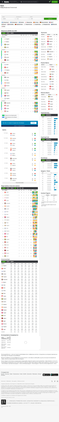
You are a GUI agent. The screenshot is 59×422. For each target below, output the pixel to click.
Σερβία (6, 242)
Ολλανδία (6, 206)
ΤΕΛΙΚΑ (43, 139)
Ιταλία (6, 228)
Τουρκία (6, 200)
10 (17, 188)
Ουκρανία (6, 231)
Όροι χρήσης (14, 381)
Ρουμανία (6, 225)
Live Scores (17, 2)
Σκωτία (6, 256)
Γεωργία (6, 234)
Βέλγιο (6, 223)
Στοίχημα (11, 2)
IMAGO (10, 397)
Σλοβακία (6, 217)
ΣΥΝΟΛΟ (3, 33)
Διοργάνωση (18, 16)
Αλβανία (6, 250)
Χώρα (3, 16)
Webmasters (8, 381)
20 (22, 188)
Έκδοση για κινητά (20, 381)
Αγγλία (6, 211)
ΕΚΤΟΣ (12, 33)
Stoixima (11, 1)
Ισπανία (6, 192)
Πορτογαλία (7, 203)
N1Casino (3, 375)
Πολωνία (6, 253)
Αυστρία (6, 209)
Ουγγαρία (6, 239)
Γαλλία (6, 214)
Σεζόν (31, 16)
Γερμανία (6, 195)
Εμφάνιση (50, 18)
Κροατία (6, 245)
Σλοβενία (6, 220)
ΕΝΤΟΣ (8, 33)
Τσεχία (6, 247)
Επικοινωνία (3, 381)
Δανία (6, 236)
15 (20, 188)
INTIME (13, 397)
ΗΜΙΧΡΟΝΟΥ (48, 139)
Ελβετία (6, 198)
